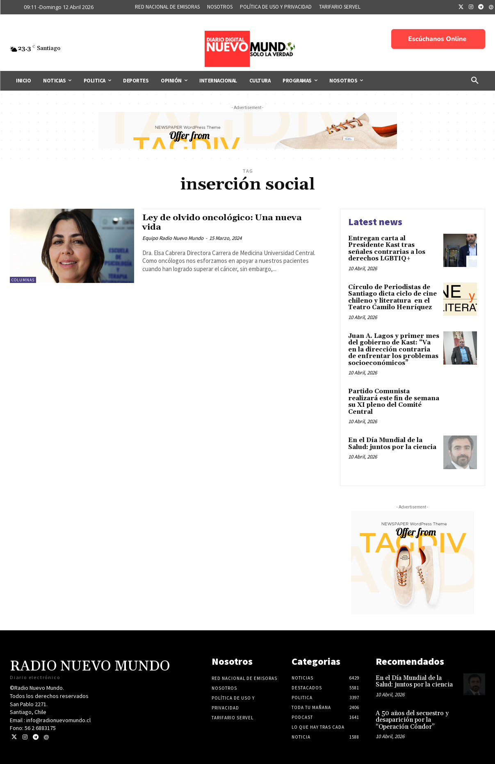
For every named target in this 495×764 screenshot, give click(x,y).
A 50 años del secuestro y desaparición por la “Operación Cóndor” (412, 720)
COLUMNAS (22, 280)
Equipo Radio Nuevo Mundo (172, 238)
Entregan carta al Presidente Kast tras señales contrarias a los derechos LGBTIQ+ (386, 249)
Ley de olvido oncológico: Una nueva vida (223, 222)
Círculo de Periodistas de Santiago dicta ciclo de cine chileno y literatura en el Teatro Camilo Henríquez (392, 297)
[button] (475, 81)
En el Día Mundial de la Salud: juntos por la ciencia (392, 443)
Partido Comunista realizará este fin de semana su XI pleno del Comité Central (393, 402)
